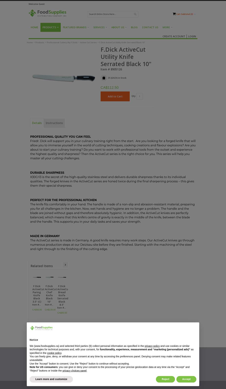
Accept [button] (186, 379)
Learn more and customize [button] (51, 379)
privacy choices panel (75, 370)
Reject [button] (165, 379)
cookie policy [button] (54, 353)
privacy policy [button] (152, 346)
